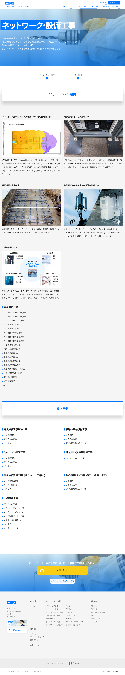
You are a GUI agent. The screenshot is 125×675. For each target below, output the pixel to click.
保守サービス (50, 618)
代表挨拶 (94, 609)
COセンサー (70, 615)
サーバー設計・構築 (53, 615)
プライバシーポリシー (24, 671)
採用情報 (115, 6)
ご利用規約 (11, 671)
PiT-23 (68, 609)
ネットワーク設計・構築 (54, 612)
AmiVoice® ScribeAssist (74, 622)
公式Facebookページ (18, 630)
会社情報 (106, 6)
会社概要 (94, 606)
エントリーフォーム (37, 637)
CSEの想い (66, 6)
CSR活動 (94, 622)
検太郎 (68, 618)
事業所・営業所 (96, 618)
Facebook (76, 663)
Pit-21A (68, 606)
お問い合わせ (102, 2)
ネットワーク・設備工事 (54, 625)
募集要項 (33, 634)
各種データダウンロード (74, 625)
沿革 (92, 615)
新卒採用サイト (114, 3)
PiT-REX (69, 612)
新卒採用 (33, 640)
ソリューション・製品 (91, 6)
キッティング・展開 (53, 622)
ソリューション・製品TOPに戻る (62, 581)
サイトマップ (37, 671)
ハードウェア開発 (52, 609)
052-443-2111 (12, 617)
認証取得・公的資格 (98, 612)
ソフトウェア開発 (52, 606)
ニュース (77, 6)
